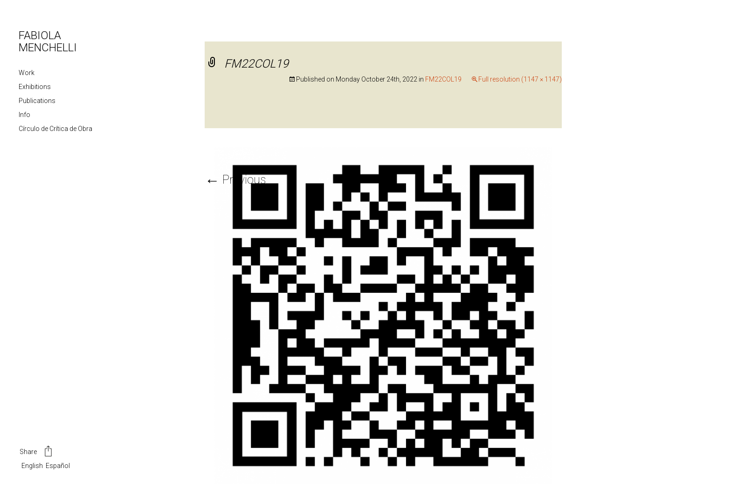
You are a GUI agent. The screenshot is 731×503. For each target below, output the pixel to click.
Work (26, 72)
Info (24, 114)
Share (37, 452)
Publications (37, 100)
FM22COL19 (443, 79)
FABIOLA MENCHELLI (48, 41)
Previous (235, 179)
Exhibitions (35, 86)
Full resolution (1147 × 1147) (520, 79)
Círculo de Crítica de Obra (55, 128)
